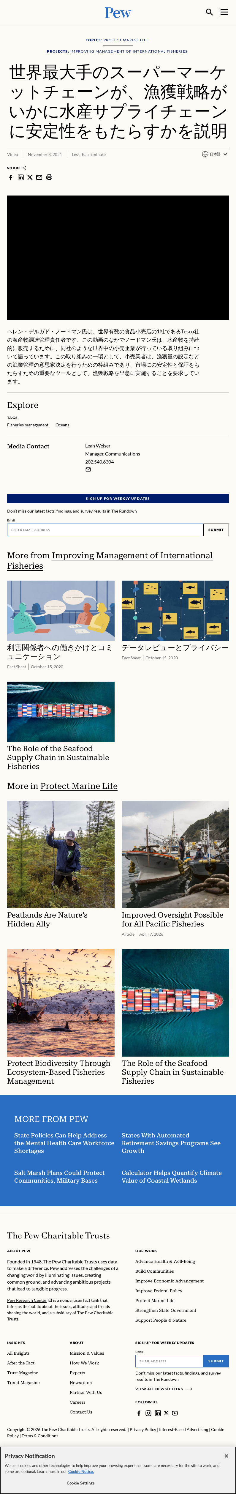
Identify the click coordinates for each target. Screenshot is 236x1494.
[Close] (226, 1456)
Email (11, 519)
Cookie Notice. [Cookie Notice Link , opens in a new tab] (81, 1471)
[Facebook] (138, 1412)
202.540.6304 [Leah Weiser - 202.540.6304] (99, 461)
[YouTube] (175, 1412)
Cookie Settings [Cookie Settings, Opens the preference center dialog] (81, 1483)
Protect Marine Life (79, 785)
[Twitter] (166, 1412)
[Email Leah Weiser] (88, 469)
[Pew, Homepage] (118, 12)
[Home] (58, 1235)
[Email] (105, 529)
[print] (49, 176)
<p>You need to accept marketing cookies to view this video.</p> (118, 257)
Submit (216, 529)
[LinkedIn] (157, 1412)
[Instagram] (148, 1412)
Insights (16, 1342)
